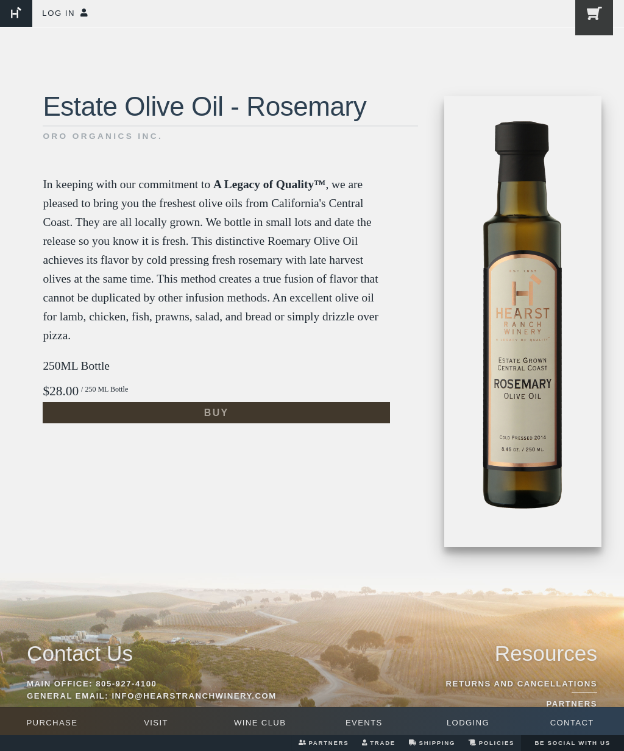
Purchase (51, 722)
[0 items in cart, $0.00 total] (591, 20)
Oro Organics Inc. (103, 136)
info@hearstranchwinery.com (194, 695)
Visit (156, 722)
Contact (572, 722)
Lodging (468, 722)
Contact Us (80, 653)
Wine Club (260, 722)
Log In (64, 13)
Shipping (432, 742)
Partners (324, 742)
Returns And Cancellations (521, 683)
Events (364, 722)
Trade (378, 742)
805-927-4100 (126, 683)
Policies (491, 742)
